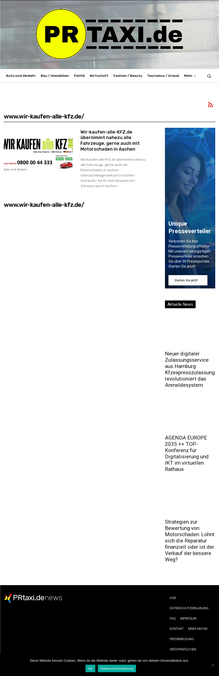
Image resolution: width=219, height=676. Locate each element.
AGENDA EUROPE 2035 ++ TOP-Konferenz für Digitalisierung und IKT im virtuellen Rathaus (187, 453)
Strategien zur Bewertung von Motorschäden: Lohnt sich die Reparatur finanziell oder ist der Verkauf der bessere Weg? (189, 541)
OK (90, 668)
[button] (209, 75)
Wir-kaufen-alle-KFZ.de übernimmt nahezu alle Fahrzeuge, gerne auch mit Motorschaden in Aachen (110, 140)
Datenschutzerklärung (116, 668)
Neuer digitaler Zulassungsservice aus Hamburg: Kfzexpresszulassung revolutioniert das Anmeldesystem (190, 369)
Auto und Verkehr (15, 169)
